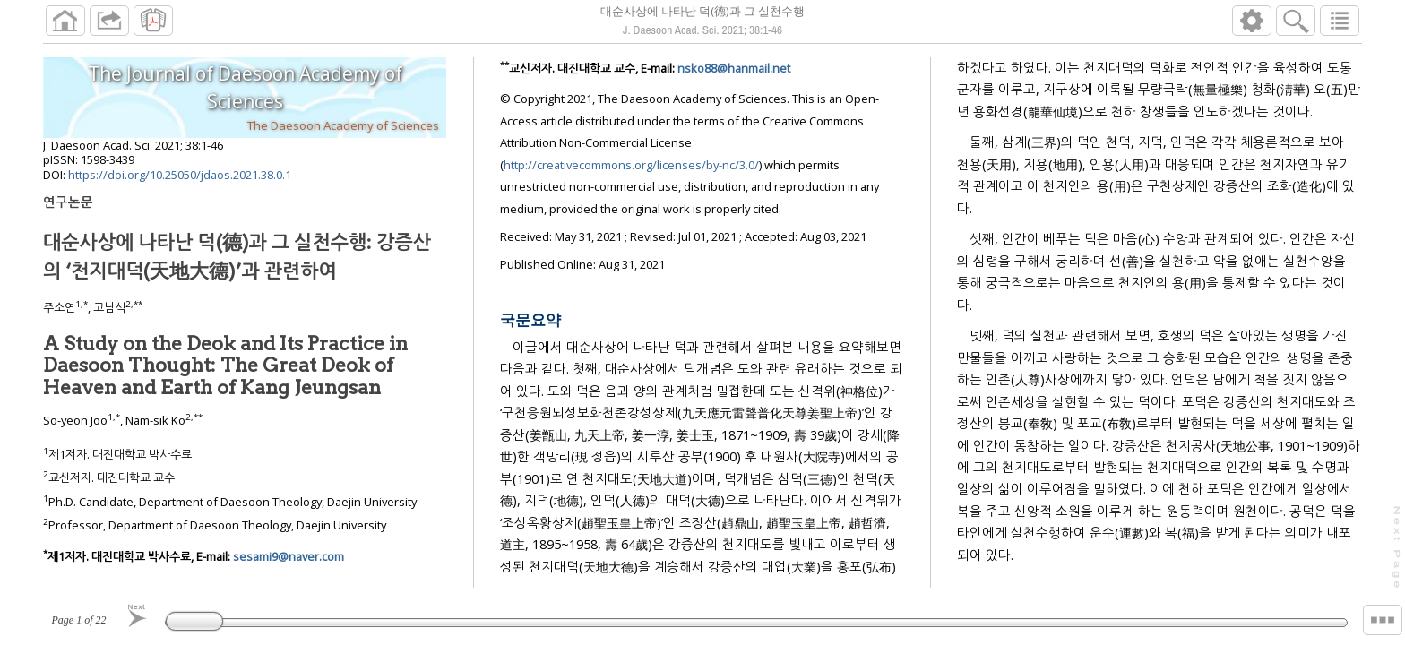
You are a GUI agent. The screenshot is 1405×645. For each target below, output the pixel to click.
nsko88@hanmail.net (733, 68)
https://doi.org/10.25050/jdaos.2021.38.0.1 (179, 175)
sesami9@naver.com (288, 556)
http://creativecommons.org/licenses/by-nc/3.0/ (631, 165)
